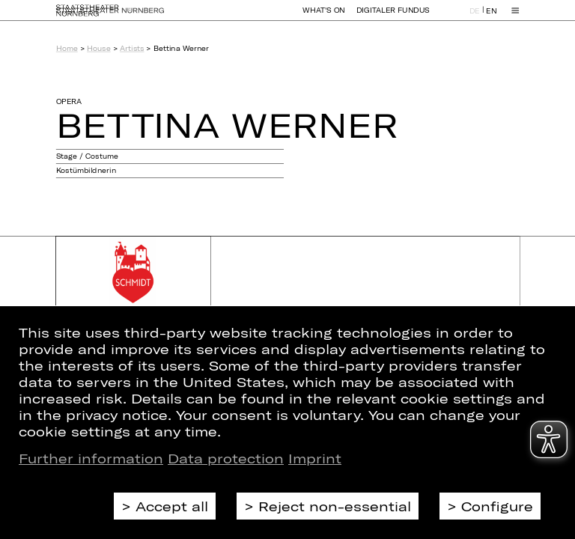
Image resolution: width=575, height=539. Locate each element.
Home (67, 48)
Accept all (172, 506)
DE (474, 17)
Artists (132, 48)
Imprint (314, 458)
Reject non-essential (334, 506)
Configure (497, 506)
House (98, 48)
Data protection (226, 458)
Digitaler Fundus (393, 16)
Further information (91, 458)
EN (491, 17)
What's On (323, 16)
